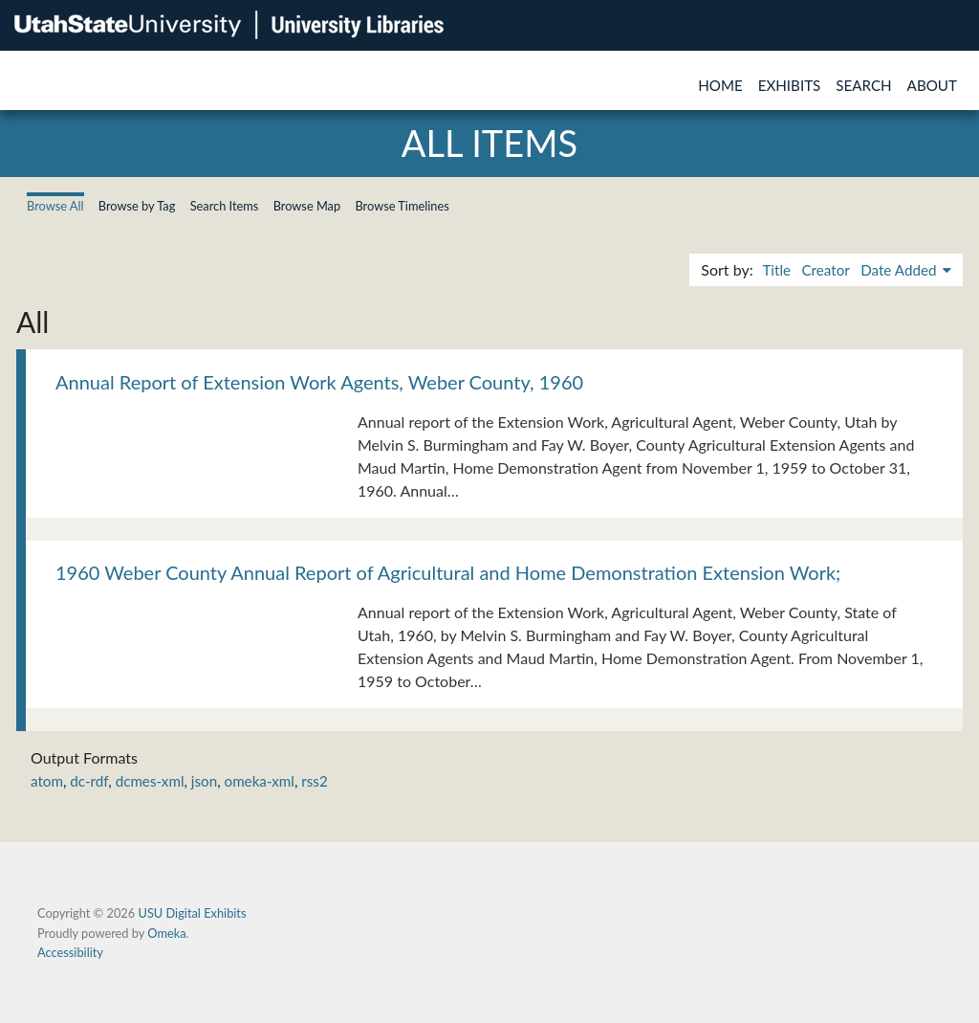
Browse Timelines (401, 205)
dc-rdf (89, 780)
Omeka (166, 933)
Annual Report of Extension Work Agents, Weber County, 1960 (319, 381)
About (932, 85)
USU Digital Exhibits (192, 913)
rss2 (314, 780)
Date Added (900, 269)
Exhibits (789, 85)
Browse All (55, 205)
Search (863, 85)
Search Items (224, 205)
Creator (825, 269)
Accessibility (70, 952)
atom (47, 780)
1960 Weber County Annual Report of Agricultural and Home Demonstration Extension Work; (447, 572)
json (204, 780)
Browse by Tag (137, 205)
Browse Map (307, 205)
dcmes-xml (150, 780)
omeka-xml (259, 780)
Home (720, 85)
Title (776, 269)
